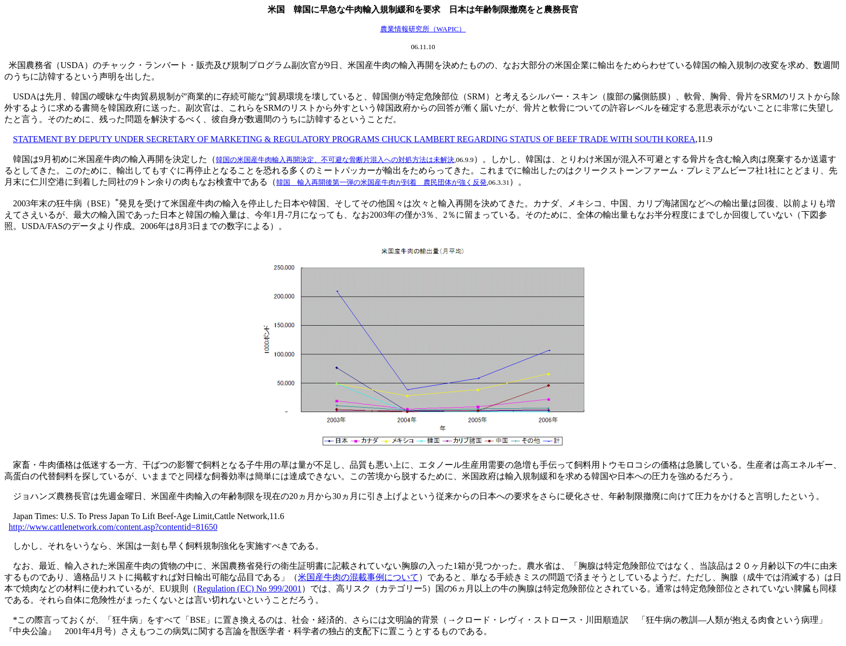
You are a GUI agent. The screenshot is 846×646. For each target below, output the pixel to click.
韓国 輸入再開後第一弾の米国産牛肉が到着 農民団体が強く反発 (381, 182)
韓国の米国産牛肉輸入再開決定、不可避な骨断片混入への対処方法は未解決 (335, 160)
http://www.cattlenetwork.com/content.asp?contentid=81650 (113, 526)
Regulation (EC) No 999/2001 (249, 588)
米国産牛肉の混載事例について (358, 577)
